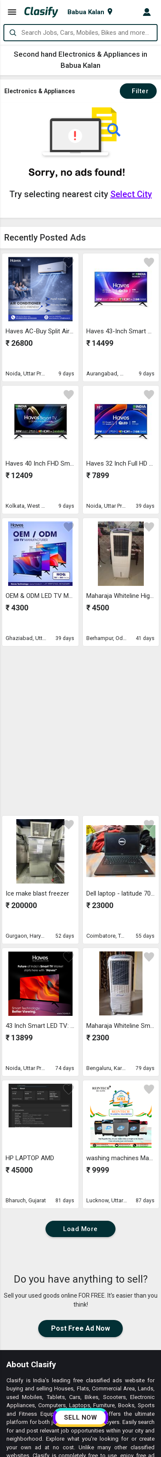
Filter (138, 91)
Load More (80, 1068)
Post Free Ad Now (80, 1167)
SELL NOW (80, 1417)
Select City (131, 194)
